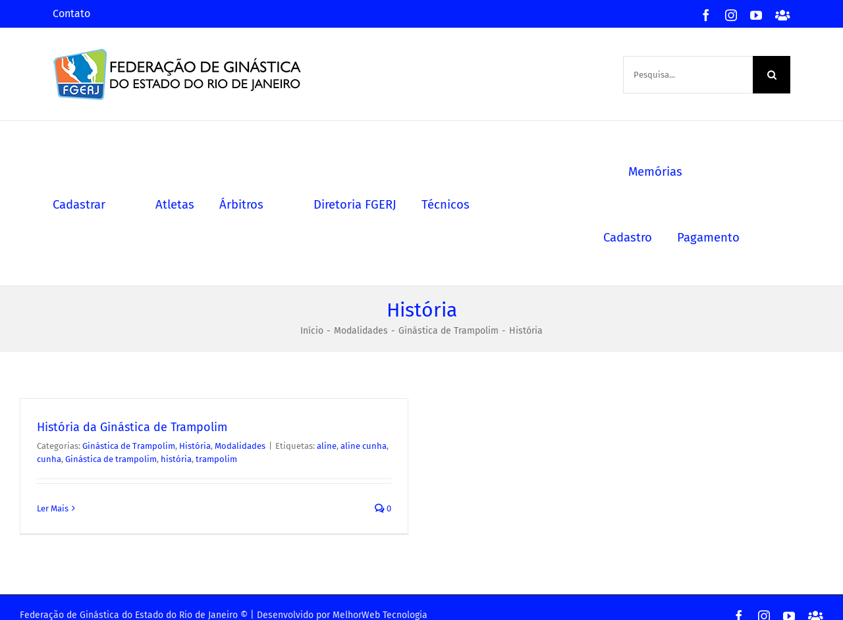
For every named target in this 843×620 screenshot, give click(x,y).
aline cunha (363, 446)
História (195, 446)
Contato (71, 13)
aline (327, 446)
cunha (49, 459)
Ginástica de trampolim (111, 459)
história (176, 459)
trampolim (216, 459)
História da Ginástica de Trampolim (132, 427)
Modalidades (240, 446)
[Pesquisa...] (688, 74)
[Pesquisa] (771, 74)
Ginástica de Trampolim (128, 446)
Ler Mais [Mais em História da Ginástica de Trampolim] (52, 508)
